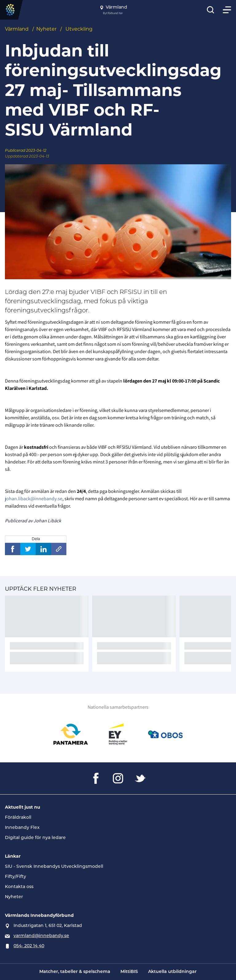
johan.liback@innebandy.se (33, 498)
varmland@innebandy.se (41, 936)
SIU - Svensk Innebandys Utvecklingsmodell (54, 866)
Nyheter (46, 29)
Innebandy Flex (22, 828)
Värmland (17, 29)
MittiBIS (129, 972)
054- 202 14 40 (29, 946)
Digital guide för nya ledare (35, 838)
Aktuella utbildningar (172, 972)
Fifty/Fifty (15, 877)
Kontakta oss (19, 887)
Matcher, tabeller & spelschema (74, 972)
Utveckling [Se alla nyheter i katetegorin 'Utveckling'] (78, 29)
